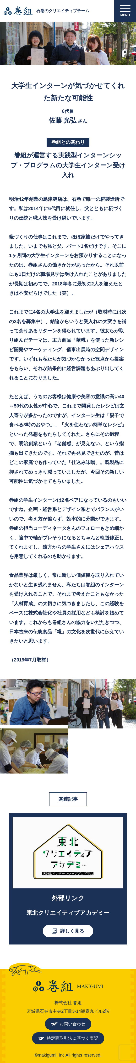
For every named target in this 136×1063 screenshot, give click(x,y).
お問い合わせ (72, 1024)
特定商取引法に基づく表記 (72, 1038)
